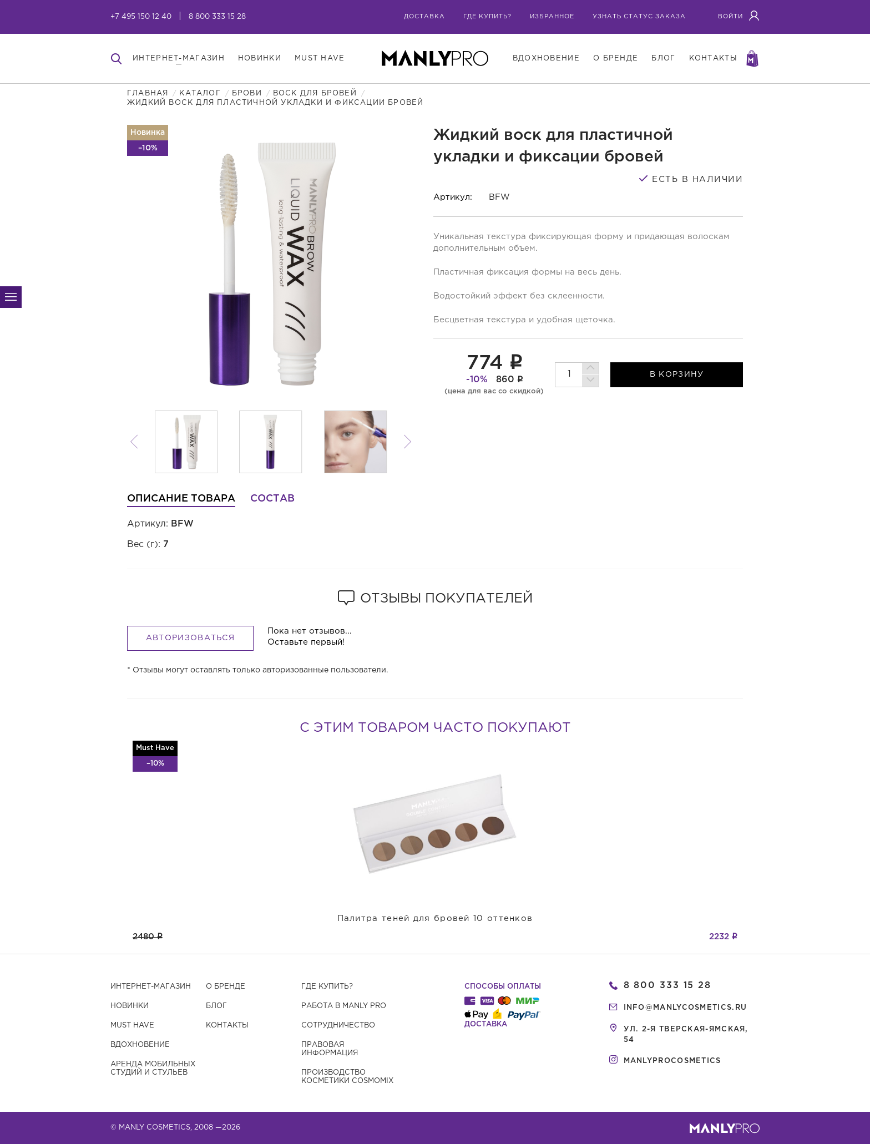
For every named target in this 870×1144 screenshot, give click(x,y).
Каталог (199, 93)
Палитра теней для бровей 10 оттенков (435, 918)
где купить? (487, 16)
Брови (247, 93)
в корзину (677, 374)
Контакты (227, 1025)
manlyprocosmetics (672, 1061)
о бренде (615, 58)
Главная (147, 93)
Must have (132, 1025)
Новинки (129, 1006)
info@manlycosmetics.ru (685, 1008)
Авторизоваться (190, 638)
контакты (713, 58)
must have (320, 58)
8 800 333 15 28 (217, 17)
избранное (552, 16)
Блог (216, 1006)
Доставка (424, 16)
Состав (272, 498)
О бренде (225, 987)
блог (663, 58)
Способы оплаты (502, 987)
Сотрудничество (338, 1025)
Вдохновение (140, 1045)
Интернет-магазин (150, 987)
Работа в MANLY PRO (343, 1006)
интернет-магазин (179, 58)
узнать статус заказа (639, 16)
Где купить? (327, 987)
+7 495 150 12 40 (140, 17)
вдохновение (546, 58)
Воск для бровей (315, 93)
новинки (259, 58)
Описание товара (181, 498)
